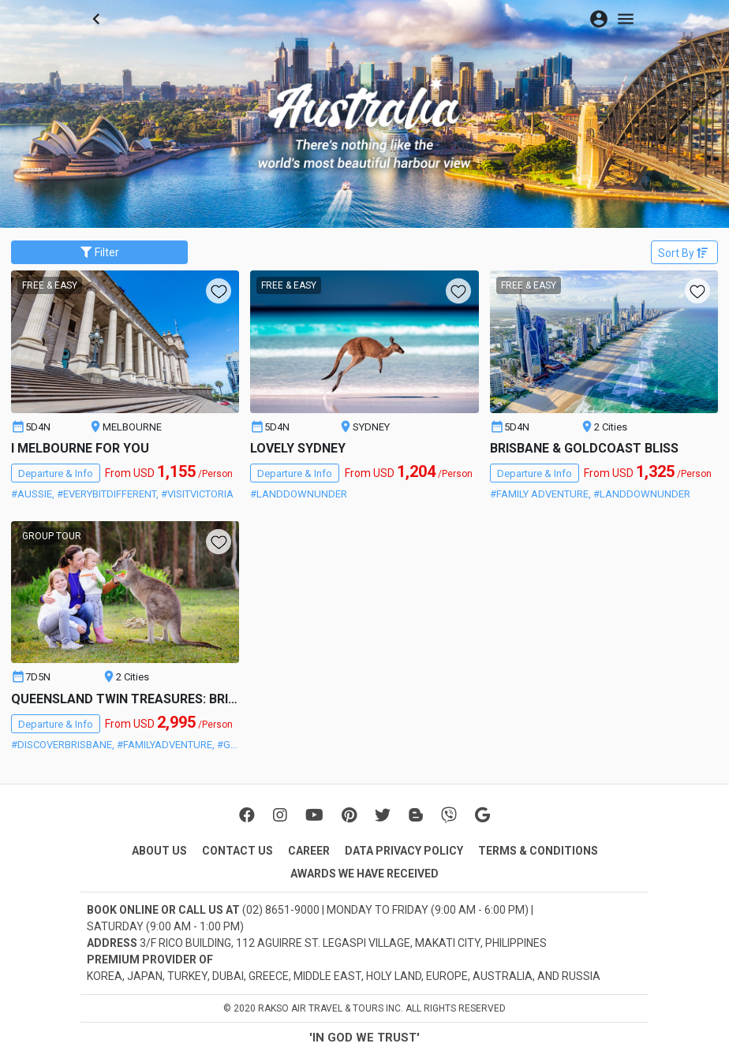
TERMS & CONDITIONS (538, 850)
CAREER (309, 850)
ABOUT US (159, 850)
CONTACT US (237, 850)
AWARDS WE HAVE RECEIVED (364, 873)
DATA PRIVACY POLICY (404, 850)
